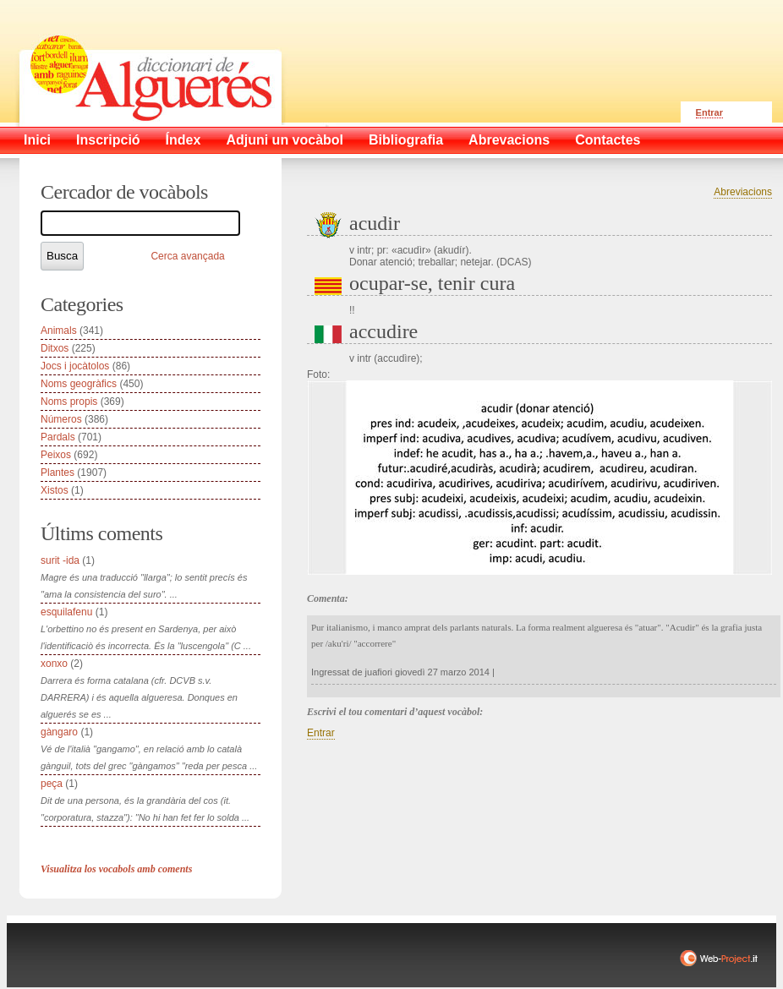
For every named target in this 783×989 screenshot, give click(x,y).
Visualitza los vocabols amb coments (116, 869)
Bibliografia (406, 140)
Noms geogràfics (79, 384)
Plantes (57, 472)
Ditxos (54, 348)
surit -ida (60, 560)
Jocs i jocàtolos (75, 366)
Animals (59, 330)
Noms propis (69, 401)
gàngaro (59, 732)
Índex (183, 140)
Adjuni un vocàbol (284, 140)
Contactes (607, 140)
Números (61, 419)
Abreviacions (743, 192)
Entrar (709, 112)
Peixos (56, 455)
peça (52, 784)
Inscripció (108, 140)
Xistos (54, 490)
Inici (37, 140)
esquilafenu (66, 612)
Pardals (58, 437)
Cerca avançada (187, 256)
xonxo (54, 663)
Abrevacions (509, 140)
